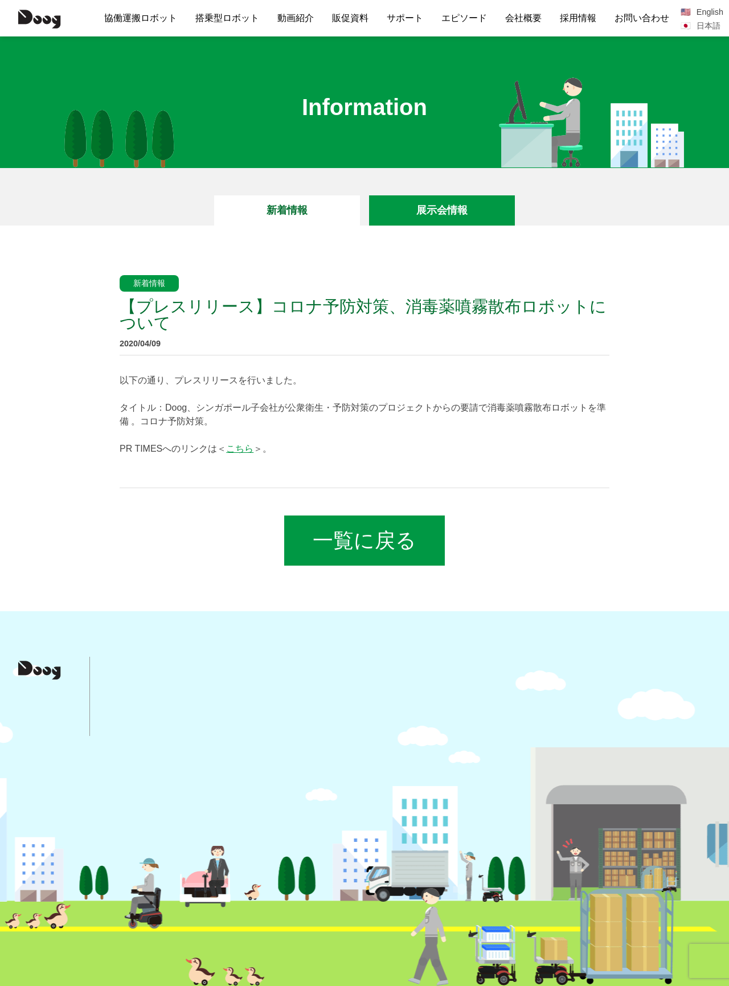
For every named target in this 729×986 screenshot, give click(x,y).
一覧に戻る (364, 540)
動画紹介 (295, 18)
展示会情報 (442, 210)
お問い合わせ (642, 18)
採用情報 (578, 18)
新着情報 (287, 210)
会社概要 (523, 18)
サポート (405, 18)
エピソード (464, 18)
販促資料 (350, 18)
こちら (239, 448)
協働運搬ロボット (140, 18)
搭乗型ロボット (227, 18)
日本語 (708, 25)
